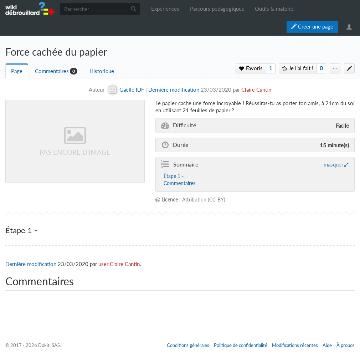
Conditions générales (188, 345)
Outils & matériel (275, 9)
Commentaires (52, 71)
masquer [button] (333, 164)
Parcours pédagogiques (217, 9)
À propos (345, 345)
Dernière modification (173, 90)
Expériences (165, 9)
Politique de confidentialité (240, 345)
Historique (101, 71)
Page (16, 71)
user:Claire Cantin (119, 264)
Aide (327, 345)
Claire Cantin (256, 90)
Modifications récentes (295, 345)
